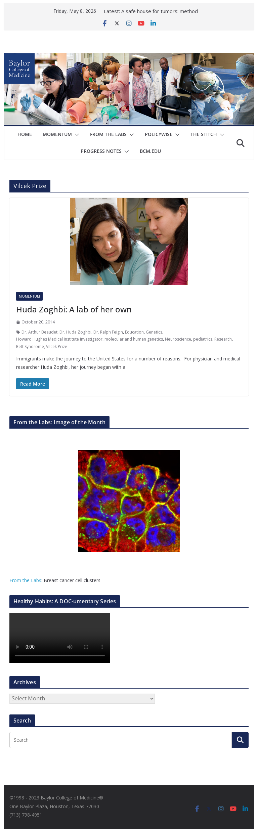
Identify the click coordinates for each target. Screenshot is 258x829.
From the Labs (25, 580)
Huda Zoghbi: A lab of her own (74, 309)
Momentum (57, 134)
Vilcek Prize (56, 346)
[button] (75, 135)
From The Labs (108, 134)
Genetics (154, 332)
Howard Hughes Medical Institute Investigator (59, 339)
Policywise (158, 134)
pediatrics (202, 339)
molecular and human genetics (133, 339)
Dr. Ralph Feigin (108, 332)
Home (24, 134)
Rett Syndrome (30, 346)
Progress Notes (101, 151)
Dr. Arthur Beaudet (39, 332)
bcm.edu (150, 151)
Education (134, 332)
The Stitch (203, 134)
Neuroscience (178, 339)
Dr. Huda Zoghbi (75, 332)
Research (223, 339)
